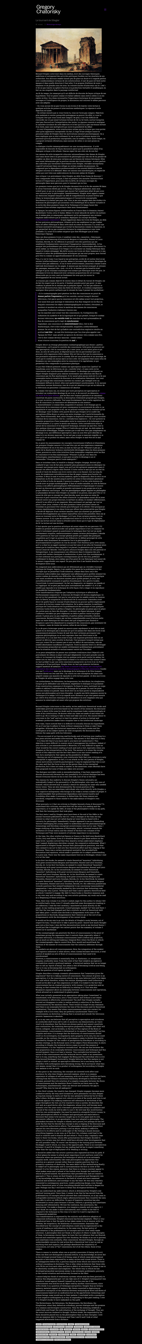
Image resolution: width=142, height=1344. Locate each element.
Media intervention (77, 1332)
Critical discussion (59, 1327)
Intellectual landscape (43, 1332)
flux (61, 1329)
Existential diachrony (42, 1329)
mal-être (68, 1332)
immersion (77, 1329)
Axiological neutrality (49, 1324)
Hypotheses (68, 1329)
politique (73, 1334)
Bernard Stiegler (61, 1324)
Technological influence (57, 1337)
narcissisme (95, 1332)
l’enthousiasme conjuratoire (48, 220)
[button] (105, 9)
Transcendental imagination (62, 1339)
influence (84, 1329)
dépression (69, 1327)
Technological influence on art (75, 1337)
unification (48, 671)
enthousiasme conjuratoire (91, 1327)
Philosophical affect (42, 1334)
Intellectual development (96, 1329)
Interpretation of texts (57, 1332)
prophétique (81, 1334)
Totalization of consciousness (45, 1339)
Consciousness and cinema (44, 1327)
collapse (71, 1324)
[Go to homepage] (49, 9)
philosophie (53, 1334)
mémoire (87, 1332)
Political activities (63, 1334)
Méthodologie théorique (54, 24)
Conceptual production (81, 1324)
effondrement (78, 1327)
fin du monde (54, 1329)
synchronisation (91, 1334)
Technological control (43, 1337)
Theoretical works (91, 1337)
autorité (39, 1324)
